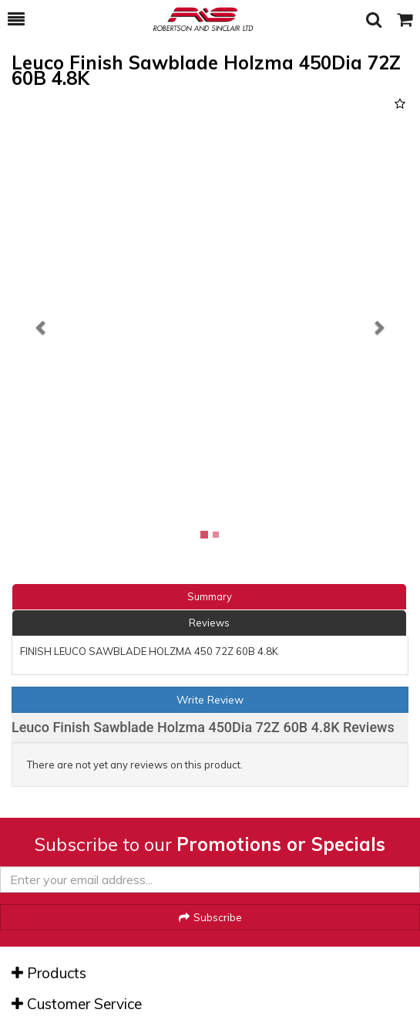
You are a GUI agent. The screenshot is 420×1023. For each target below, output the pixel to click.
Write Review (210, 700)
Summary (209, 596)
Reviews (209, 622)
